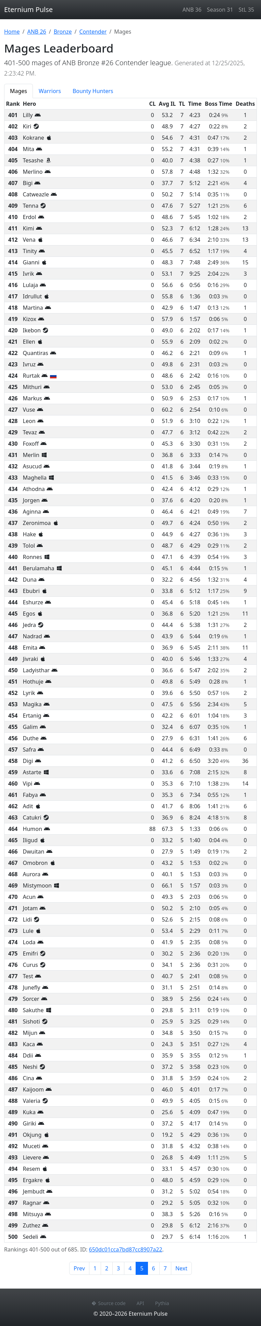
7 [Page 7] (165, 1268)
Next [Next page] (181, 1268)
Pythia (162, 1303)
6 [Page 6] (153, 1268)
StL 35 (246, 9)
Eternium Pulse (28, 9)
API (140, 1303)
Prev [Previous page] (79, 1268)
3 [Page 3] (118, 1268)
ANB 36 (192, 9)
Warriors (50, 91)
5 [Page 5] (144, 1268)
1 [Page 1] (95, 1268)
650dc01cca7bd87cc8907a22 (125, 1249)
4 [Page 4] (130, 1268)
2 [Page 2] (106, 1268)
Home (12, 31)
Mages (18, 91)
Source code (108, 1303)
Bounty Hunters (93, 91)
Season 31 (220, 9)
